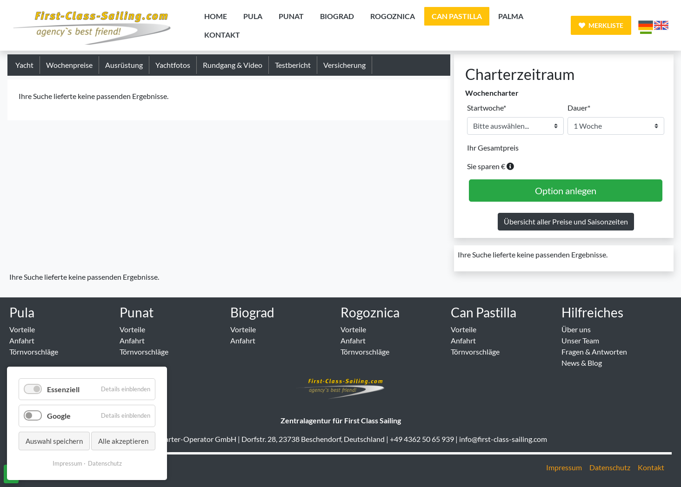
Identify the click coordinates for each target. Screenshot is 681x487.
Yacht (24, 64)
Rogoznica (370, 312)
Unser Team (580, 340)
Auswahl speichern (54, 441)
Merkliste (601, 25)
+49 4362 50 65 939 (422, 438)
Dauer (579, 107)
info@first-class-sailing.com (503, 438)
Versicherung (344, 64)
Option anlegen (565, 190)
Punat (137, 312)
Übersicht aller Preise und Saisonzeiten (566, 221)
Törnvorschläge (33, 351)
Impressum (67, 463)
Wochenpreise (69, 64)
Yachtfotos (172, 64)
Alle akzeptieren (123, 441)
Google (59, 415)
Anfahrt (21, 340)
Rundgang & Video (232, 64)
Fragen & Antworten (594, 351)
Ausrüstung (124, 64)
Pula (21, 312)
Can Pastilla (483, 312)
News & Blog (581, 362)
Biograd (252, 312)
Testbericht (293, 64)
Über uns (576, 329)
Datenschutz (105, 463)
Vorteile (22, 329)
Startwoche (486, 107)
